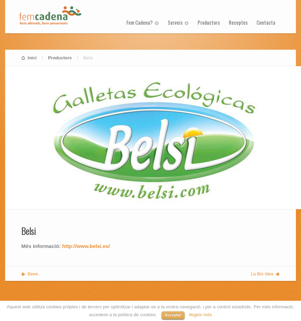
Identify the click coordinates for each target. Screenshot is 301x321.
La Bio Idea (262, 273)
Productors (209, 22)
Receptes (238, 22)
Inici (32, 57)
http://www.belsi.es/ (86, 246)
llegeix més (200, 314)
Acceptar (173, 315)
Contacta (265, 22)
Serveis (175, 22)
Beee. (33, 273)
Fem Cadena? (139, 22)
